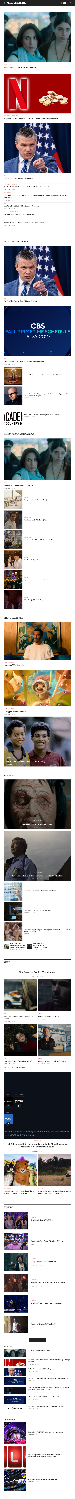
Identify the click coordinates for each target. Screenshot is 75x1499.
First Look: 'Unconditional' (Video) (20, 67)
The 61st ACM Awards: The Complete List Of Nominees (42, 415)
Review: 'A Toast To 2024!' (42, 1220)
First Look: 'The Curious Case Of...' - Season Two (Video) (40, 945)
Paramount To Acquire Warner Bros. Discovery (43, 1479)
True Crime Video (37, 820)
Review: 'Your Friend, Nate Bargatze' (46, 1303)
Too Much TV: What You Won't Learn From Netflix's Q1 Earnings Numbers (31, 118)
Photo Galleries (9, 662)
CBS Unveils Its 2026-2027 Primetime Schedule (21, 206)
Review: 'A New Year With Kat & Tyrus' (47, 1241)
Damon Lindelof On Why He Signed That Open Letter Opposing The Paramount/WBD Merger (46, 395)
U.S (5, 175)
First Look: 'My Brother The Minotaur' (37, 972)
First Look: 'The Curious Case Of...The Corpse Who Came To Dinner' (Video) (17, 946)
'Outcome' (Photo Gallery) (15, 665)
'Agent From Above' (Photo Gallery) (36, 580)
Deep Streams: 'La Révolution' (44, 1261)
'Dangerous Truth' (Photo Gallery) (35, 500)
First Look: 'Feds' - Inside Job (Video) (37, 824)
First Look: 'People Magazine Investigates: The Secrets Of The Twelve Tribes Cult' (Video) (47, 931)
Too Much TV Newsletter (11, 115)
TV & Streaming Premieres (11, 211)
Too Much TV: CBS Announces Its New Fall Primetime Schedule (27, 187)
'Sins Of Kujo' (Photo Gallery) (33, 600)
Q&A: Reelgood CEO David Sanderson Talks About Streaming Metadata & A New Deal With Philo (36, 196)
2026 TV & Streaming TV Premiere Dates (19, 214)
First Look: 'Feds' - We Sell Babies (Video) (37, 911)
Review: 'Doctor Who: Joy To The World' (48, 1282)
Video (37, 969)
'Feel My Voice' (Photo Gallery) (34, 560)
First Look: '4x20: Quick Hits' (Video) (52, 1061)
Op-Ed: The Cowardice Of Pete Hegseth (18, 178)
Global (26, 497)
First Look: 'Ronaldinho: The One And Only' (38, 540)
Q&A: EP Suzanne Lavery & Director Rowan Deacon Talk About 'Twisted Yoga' (54, 1192)
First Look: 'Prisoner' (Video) (49, 1016)
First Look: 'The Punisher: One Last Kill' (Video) (18, 1017)
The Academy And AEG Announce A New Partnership (45, 1432)
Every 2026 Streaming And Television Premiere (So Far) (43, 375)
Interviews (7, 192)
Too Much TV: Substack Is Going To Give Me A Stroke (24, 223)
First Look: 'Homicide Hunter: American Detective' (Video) (37, 875)
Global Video (8, 64)
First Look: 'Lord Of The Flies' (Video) (18, 1061)
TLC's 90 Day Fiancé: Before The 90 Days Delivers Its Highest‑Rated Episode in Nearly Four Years (44, 1456)
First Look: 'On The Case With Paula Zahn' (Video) (40, 891)
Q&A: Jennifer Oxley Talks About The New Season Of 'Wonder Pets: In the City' (20, 1192)
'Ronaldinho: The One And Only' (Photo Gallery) (25, 761)
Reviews (33, 1217)
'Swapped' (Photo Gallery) (15, 711)
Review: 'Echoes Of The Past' (43, 1324)
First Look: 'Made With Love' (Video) (36, 520)
